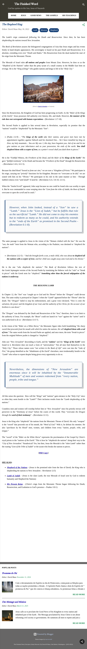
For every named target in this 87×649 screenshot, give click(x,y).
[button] (83, 25)
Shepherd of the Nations (17, 467)
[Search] (83, 5)
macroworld (48, 639)
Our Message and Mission (14, 602)
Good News (35, 15)
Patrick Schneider (42, 106)
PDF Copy (43, 453)
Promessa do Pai (9, 573)
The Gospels (52, 15)
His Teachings (69, 15)
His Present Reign (15, 484)
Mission (44, 30)
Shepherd (54, 30)
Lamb (35, 30)
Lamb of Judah (13, 476)
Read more (79, 594)
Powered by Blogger (43, 634)
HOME (13, 15)
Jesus (23, 15)
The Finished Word (26, 4)
